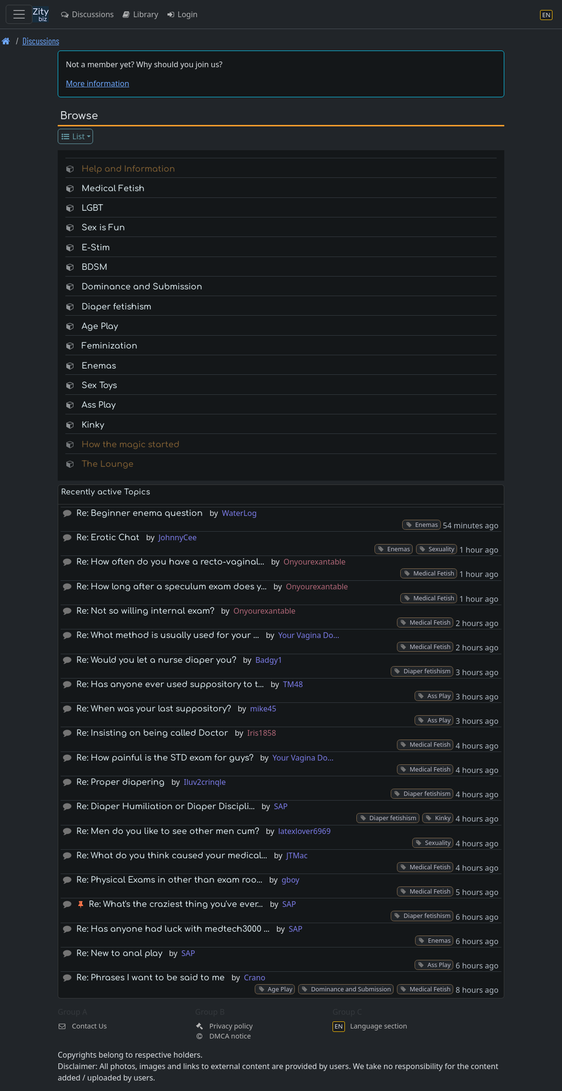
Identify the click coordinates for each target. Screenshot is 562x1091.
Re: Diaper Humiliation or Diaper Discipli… (165, 806)
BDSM (94, 267)
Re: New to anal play (119, 953)
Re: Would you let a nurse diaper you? (156, 660)
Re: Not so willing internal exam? (145, 611)
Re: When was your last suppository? (153, 708)
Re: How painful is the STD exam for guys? (164, 757)
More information (97, 83)
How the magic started (130, 444)
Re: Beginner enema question (139, 513)
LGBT (92, 208)
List (73, 136)
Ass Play (98, 405)
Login (182, 14)
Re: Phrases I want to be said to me (150, 977)
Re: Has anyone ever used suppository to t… (170, 684)
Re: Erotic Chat (107, 537)
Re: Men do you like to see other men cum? (167, 831)
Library (139, 14)
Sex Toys (99, 385)
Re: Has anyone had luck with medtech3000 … (173, 929)
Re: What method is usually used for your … (167, 635)
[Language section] (546, 14)
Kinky (93, 425)
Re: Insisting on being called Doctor (152, 733)
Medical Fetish (113, 188)
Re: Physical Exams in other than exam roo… (169, 880)
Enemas (99, 366)
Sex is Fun (103, 227)
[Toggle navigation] (19, 14)
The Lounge (108, 464)
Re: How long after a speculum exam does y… (171, 586)
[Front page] (6, 40)
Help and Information (128, 169)
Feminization (109, 345)
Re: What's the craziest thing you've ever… (176, 904)
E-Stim (96, 247)
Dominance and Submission (142, 286)
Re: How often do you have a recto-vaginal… (170, 561)
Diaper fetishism (116, 306)
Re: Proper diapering (120, 782)
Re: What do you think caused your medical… (171, 855)
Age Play (100, 326)
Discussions (87, 14)
